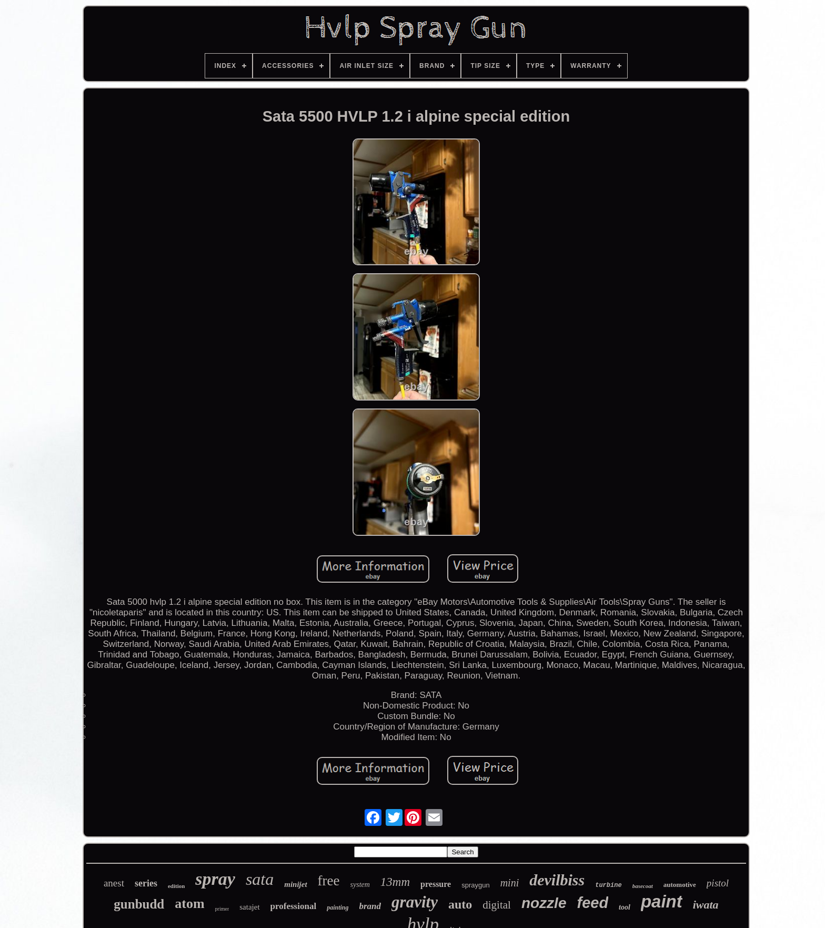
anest (114, 883)
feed (592, 902)
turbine (608, 885)
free (329, 881)
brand (370, 906)
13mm (395, 882)
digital (496, 905)
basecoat (642, 886)
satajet (249, 907)
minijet (295, 884)
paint (661, 901)
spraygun (475, 885)
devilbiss (557, 880)
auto (460, 904)
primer (222, 909)
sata (260, 879)
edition (176, 886)
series (146, 883)
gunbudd (139, 904)
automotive (679, 885)
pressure (435, 884)
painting (337, 907)
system (360, 885)
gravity (414, 902)
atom (189, 903)
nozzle (544, 903)
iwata (706, 904)
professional (293, 906)
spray (215, 879)
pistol (718, 883)
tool (624, 907)
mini (509, 883)
